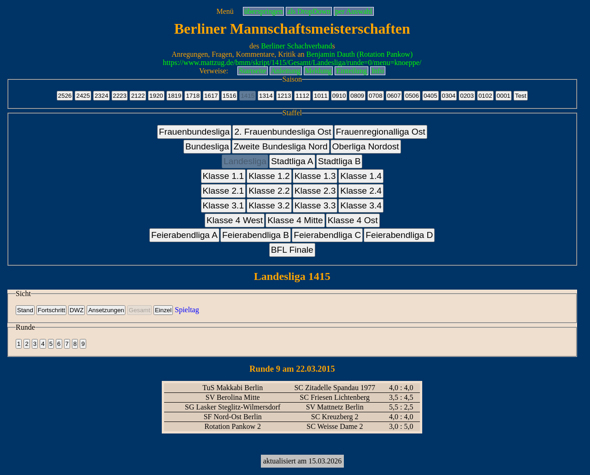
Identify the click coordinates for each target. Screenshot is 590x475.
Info (378, 71)
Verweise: (213, 71)
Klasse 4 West (234, 220)
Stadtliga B (339, 161)
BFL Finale (292, 250)
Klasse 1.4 (361, 176)
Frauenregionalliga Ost (380, 132)
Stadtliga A (292, 161)
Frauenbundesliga (194, 132)
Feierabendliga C (327, 235)
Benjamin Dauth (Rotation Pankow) (360, 54)
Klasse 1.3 (315, 176)
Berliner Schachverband (296, 46)
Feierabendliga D (399, 235)
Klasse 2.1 (223, 191)
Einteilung (351, 71)
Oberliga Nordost (365, 146)
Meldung (318, 71)
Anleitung (286, 71)
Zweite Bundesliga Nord (281, 146)
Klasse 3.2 (269, 205)
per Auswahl (353, 11)
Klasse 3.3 (315, 205)
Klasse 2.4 (361, 191)
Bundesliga (207, 146)
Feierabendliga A (184, 235)
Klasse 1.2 (269, 176)
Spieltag (187, 310)
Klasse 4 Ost (353, 220)
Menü (224, 11)
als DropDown (308, 11)
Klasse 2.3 (315, 191)
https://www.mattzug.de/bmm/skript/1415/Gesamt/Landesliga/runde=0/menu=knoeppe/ (292, 62)
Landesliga (245, 161)
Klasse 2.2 (269, 191)
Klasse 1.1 (223, 176)
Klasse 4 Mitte (295, 220)
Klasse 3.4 (361, 205)
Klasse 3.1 (223, 205)
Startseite (252, 71)
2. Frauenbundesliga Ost (282, 132)
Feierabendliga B (255, 235)
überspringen (263, 11)
